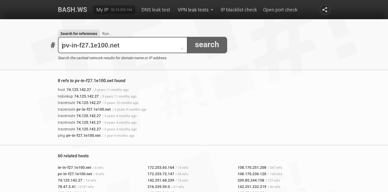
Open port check (280, 10)
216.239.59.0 (159, 187)
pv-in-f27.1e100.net (122, 45)
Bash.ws (72, 10)
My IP (102, 10)
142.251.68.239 (161, 180)
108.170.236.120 (252, 174)
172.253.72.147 (161, 174)
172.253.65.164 (161, 167)
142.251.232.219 (252, 187)
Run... (107, 33)
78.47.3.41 (67, 187)
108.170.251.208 (252, 167)
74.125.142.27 (74, 89)
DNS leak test (155, 10)
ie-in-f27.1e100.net (74, 167)
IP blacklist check (239, 10)
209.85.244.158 (251, 180)
